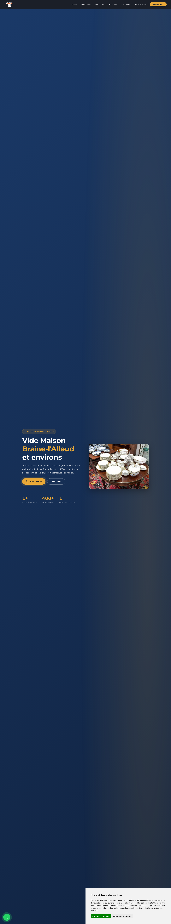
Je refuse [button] (106, 916)
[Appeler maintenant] (6, 917)
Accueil (74, 4)
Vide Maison (86, 4)
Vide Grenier (100, 4)
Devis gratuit (56, 481)
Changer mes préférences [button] (122, 916)
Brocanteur (125, 4)
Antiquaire (113, 4)
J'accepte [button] (95, 916)
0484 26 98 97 (158, 4)
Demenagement (141, 4)
